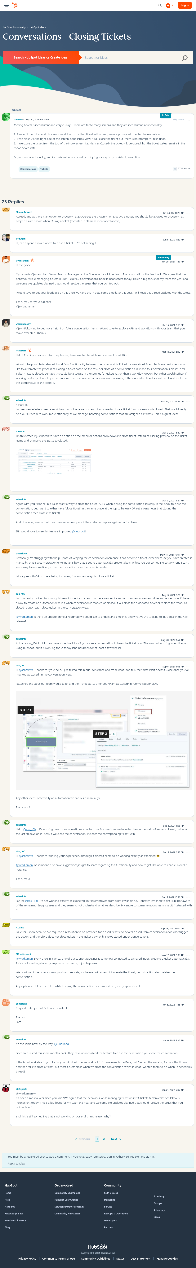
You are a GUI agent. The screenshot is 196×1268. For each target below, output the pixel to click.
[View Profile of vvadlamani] (22, 260)
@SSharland (61, 1044)
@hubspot (78, 531)
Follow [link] (181, 119)
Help (7, 1200)
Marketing (109, 1200)
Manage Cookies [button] (167, 1258)
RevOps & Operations (116, 1213)
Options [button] (16, 110)
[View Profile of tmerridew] (22, 553)
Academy (10, 1206)
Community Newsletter (67, 1213)
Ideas (157, 1217)
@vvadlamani (24, 617)
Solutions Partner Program (69, 1206)
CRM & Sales (111, 1193)
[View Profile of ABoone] (20, 431)
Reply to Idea (16, 1163)
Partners (109, 1227)
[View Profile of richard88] (21, 350)
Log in (185, 5)
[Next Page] (115, 1139)
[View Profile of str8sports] (21, 1088)
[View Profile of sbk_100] (20, 593)
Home (8, 1193)
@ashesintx (26, 670)
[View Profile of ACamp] (20, 927)
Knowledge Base (14, 1213)
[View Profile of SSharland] (21, 1003)
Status (120, 1258)
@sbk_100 (29, 829)
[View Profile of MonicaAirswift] (24, 211)
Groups (158, 1203)
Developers (110, 1220)
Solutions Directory (15, 1220)
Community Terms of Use (58, 1258)
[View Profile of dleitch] (18, 119)
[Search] (136, 57)
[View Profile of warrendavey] (23, 323)
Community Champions (67, 1193)
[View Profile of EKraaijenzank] (23, 953)
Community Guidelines (95, 1258)
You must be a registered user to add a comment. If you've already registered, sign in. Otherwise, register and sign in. (81, 1156)
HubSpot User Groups (66, 1200)
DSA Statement (140, 1258)
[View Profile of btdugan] (20, 238)
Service (108, 1206)
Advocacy (159, 1210)
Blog (7, 1227)
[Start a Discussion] (169, 5)
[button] (188, 120)
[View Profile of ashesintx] (21, 400)
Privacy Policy (27, 1258)
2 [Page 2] (104, 1139)
